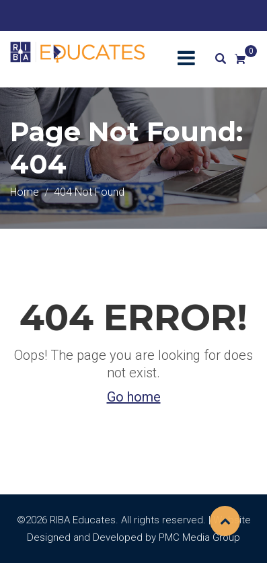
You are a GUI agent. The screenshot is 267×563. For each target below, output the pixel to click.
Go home (134, 397)
